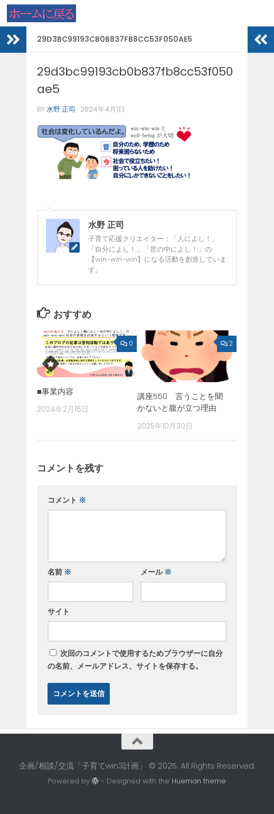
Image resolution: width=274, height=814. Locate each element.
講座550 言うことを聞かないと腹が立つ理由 (180, 402)
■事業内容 (55, 391)
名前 (59, 572)
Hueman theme (199, 781)
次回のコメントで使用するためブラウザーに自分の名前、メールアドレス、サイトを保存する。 (135, 659)
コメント (67, 500)
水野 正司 (60, 109)
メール (156, 572)
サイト (59, 611)
